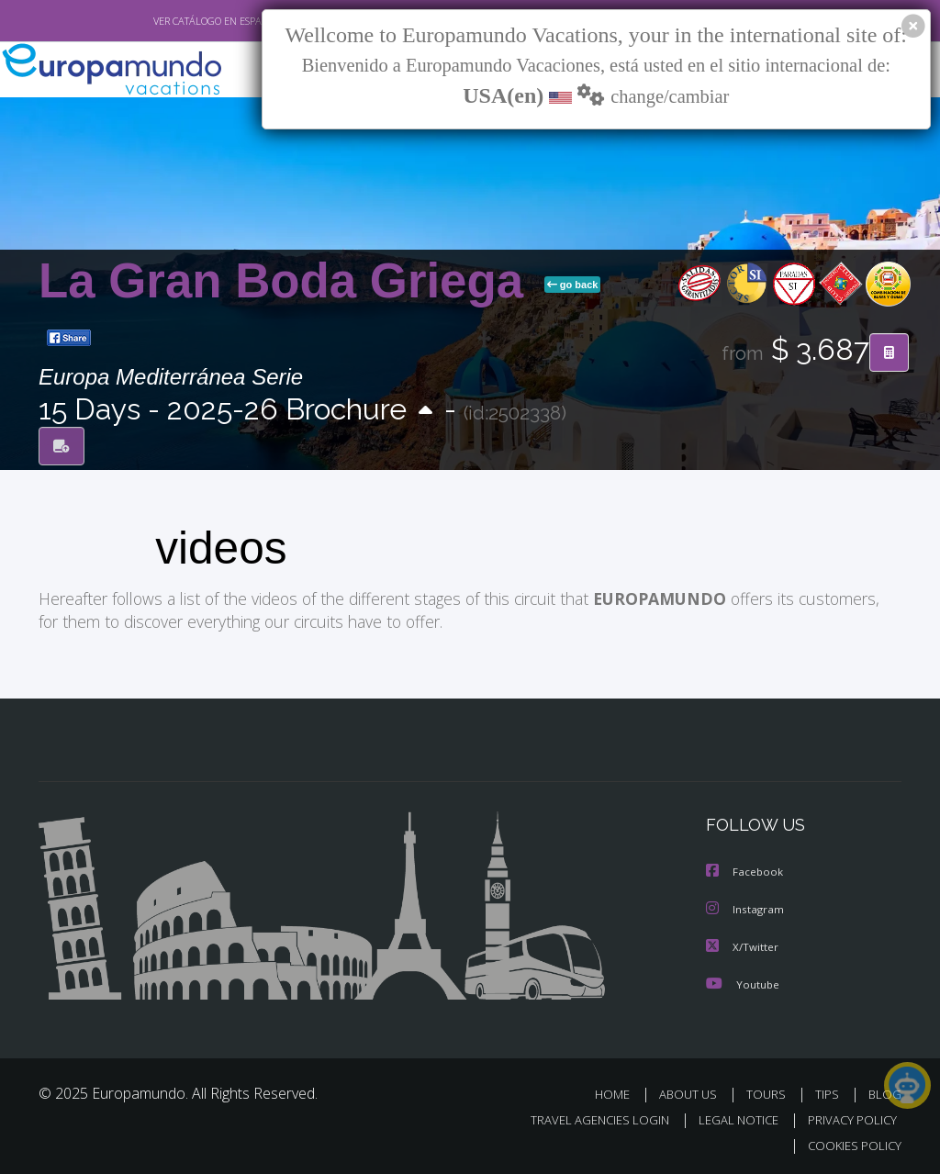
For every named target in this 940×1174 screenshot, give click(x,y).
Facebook (745, 871)
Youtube (742, 981)
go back (573, 284)
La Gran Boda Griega (288, 280)
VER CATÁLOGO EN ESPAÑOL (175, 21)
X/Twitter (742, 944)
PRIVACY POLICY (848, 1117)
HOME (619, 1091)
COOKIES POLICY (850, 1142)
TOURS (769, 1091)
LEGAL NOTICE (730, 1117)
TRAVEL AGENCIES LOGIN (586, 1117)
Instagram (746, 907)
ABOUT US (693, 1091)
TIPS (829, 1091)
